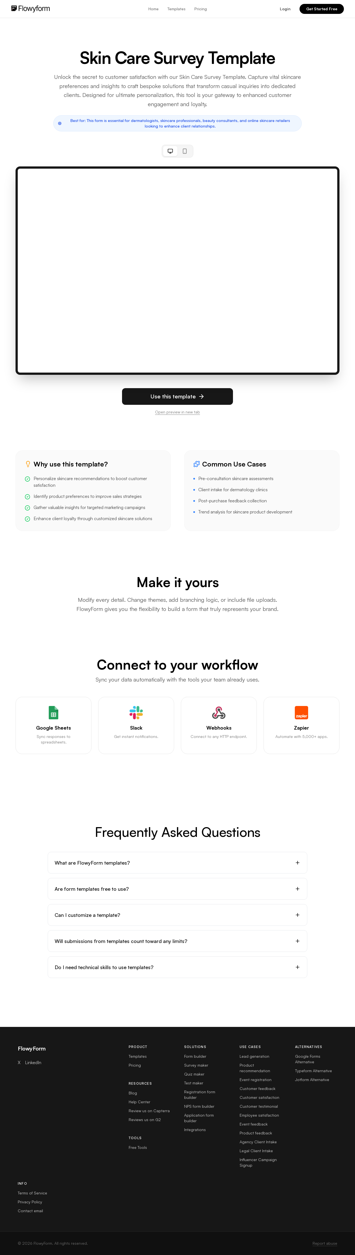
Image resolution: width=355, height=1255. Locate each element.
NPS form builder (199, 1106)
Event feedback (254, 1124)
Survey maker (196, 1065)
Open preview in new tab (177, 412)
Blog (133, 1093)
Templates (177, 8)
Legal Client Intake (256, 1150)
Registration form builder (199, 1094)
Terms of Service (32, 1193)
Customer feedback (257, 1088)
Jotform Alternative (312, 1079)
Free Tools (138, 1147)
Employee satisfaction (259, 1115)
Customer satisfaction (259, 1097)
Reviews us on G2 (145, 1119)
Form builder (195, 1056)
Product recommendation (255, 1068)
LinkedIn (33, 1062)
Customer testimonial (259, 1106)
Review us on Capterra (149, 1110)
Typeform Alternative (313, 1070)
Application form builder (199, 1118)
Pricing (200, 8)
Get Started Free (321, 8)
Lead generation (254, 1056)
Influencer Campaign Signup (258, 1162)
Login (285, 8)
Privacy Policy (30, 1201)
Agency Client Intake (258, 1141)
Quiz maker (194, 1074)
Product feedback (256, 1133)
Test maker (193, 1083)
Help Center (139, 1101)
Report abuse (325, 1243)
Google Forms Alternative (307, 1059)
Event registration (256, 1079)
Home (153, 8)
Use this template (177, 396)
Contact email (30, 1210)
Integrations (195, 1129)
